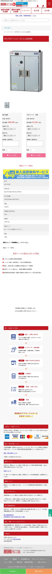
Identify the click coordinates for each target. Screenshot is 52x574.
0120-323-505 (20, 3)
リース (34, 15)
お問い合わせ (41, 562)
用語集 (14, 559)
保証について (7, 471)
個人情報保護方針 (9, 515)
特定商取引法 (25, 559)
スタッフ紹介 (8, 562)
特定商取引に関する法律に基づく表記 (14, 517)
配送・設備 (19, 15)
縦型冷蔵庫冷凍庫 (5, 11)
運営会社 (19, 562)
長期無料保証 (27, 15)
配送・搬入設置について (10, 453)
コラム (6, 559)
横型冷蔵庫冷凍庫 (15, 11)
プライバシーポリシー (39, 559)
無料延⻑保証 (29, 562)
